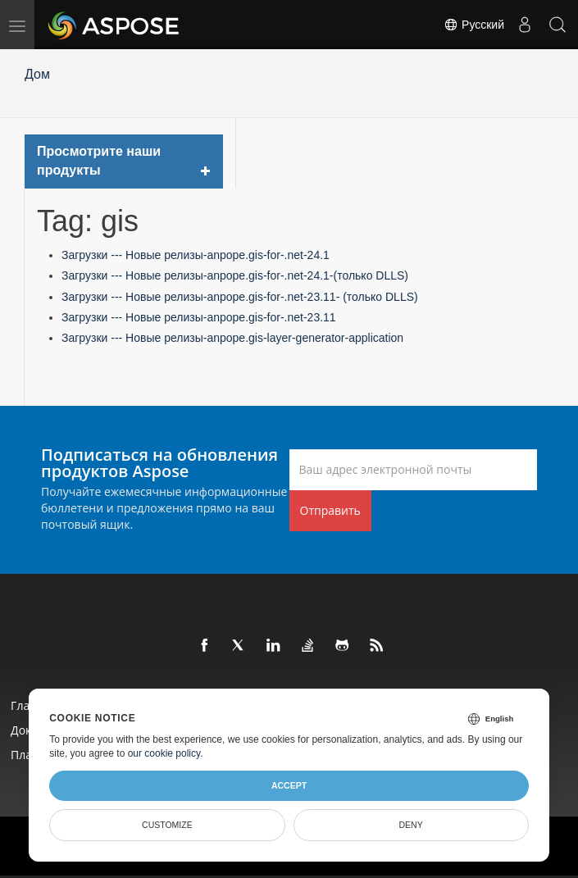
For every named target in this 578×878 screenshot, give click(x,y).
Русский (474, 24)
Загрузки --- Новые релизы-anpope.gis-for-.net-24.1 (195, 255)
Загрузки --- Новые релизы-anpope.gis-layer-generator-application (232, 337)
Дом (37, 74)
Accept (289, 785)
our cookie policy (164, 753)
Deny (411, 825)
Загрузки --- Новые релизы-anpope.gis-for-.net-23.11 (198, 317)
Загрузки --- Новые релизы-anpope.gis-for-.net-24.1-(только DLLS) (234, 275)
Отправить (330, 510)
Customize (167, 825)
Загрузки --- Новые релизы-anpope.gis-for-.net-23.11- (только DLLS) (239, 296)
